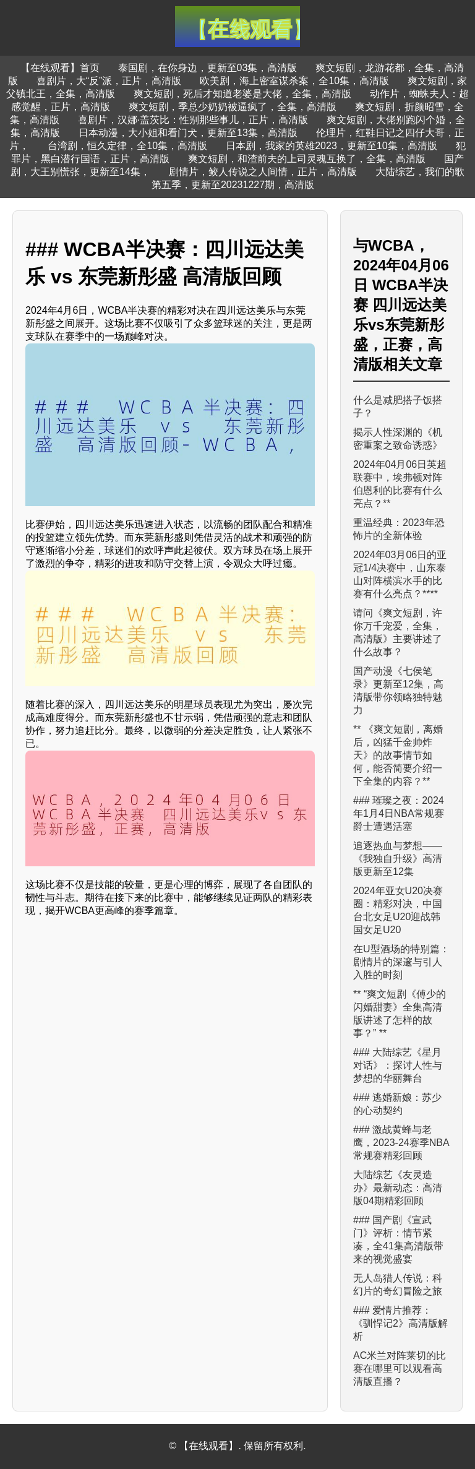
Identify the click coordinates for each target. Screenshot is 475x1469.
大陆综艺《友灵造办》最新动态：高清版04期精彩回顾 (397, 1188)
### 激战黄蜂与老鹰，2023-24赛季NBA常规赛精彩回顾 (401, 1142)
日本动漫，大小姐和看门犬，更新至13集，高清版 (188, 132)
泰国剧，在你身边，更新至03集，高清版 (207, 67)
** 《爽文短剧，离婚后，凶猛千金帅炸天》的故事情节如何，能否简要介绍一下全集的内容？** (398, 755)
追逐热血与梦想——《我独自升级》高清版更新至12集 (397, 858)
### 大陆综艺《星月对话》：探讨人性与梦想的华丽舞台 (397, 1065)
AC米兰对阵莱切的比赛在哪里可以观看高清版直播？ (399, 1368)
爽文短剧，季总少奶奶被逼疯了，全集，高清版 (232, 106)
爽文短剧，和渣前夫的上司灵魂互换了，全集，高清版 (307, 158)
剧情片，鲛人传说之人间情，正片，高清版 (263, 171)
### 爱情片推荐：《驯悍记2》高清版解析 (400, 1323)
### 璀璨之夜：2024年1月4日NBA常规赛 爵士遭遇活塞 (398, 813)
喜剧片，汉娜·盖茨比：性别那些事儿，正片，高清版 (193, 119)
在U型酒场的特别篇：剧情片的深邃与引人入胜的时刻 (401, 962)
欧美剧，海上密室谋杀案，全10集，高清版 (294, 80)
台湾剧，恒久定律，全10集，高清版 (127, 145)
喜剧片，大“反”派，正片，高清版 (109, 80)
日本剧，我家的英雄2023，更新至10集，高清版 (331, 145)
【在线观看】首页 (60, 67)
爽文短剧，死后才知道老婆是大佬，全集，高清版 (242, 93)
